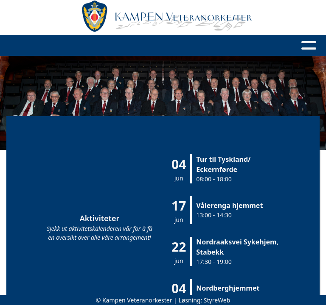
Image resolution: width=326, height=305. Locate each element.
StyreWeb (217, 300)
